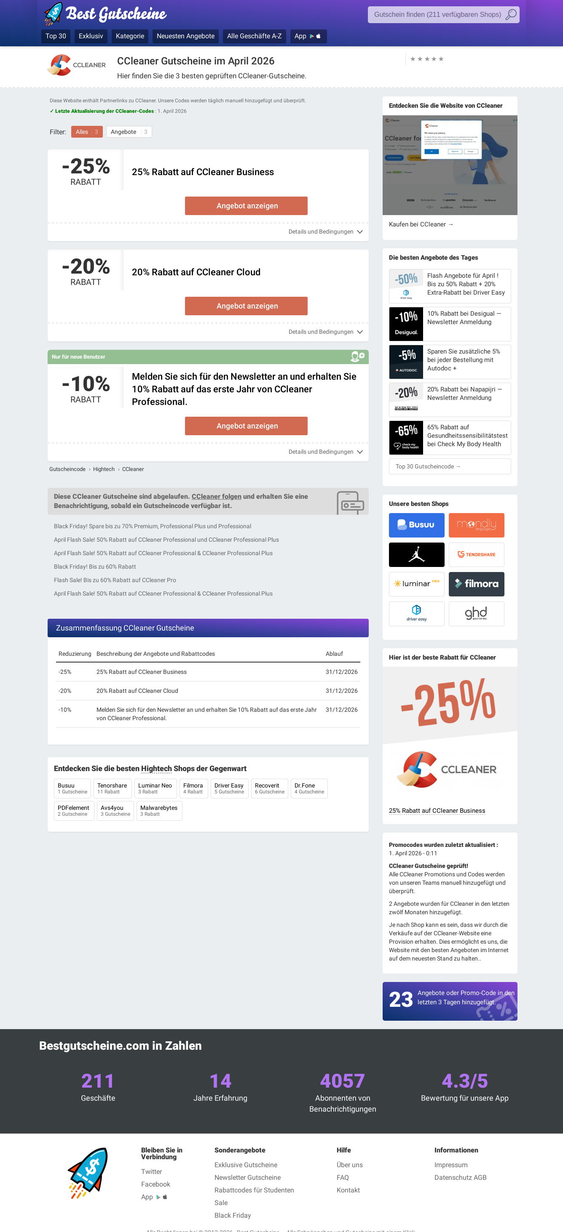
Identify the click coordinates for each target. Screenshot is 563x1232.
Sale (221, 1203)
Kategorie (130, 36)
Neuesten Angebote (185, 36)
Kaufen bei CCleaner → (421, 224)
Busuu (72, 789)
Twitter (151, 1172)
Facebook (155, 1184)
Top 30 (56, 36)
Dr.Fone (309, 789)
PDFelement (74, 811)
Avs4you (115, 811)
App (300, 36)
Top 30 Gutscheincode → (428, 466)
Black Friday (232, 1215)
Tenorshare (112, 789)
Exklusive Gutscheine (245, 1165)
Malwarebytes (159, 811)
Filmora (193, 789)
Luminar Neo (155, 789)
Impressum (451, 1165)
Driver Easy (229, 789)
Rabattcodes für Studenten (254, 1190)
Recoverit (269, 789)
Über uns (350, 1165)
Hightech (104, 469)
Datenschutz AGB (460, 1177)
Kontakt (348, 1190)
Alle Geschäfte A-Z (254, 36)
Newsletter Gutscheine (247, 1177)
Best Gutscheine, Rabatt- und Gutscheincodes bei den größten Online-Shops (109, 15)
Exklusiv (91, 36)
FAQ (343, 1177)
